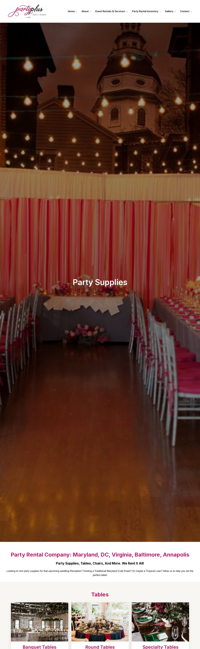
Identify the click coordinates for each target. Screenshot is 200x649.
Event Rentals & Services (110, 11)
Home (71, 11)
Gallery (169, 11)
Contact (184, 11)
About (85, 11)
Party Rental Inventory (145, 11)
